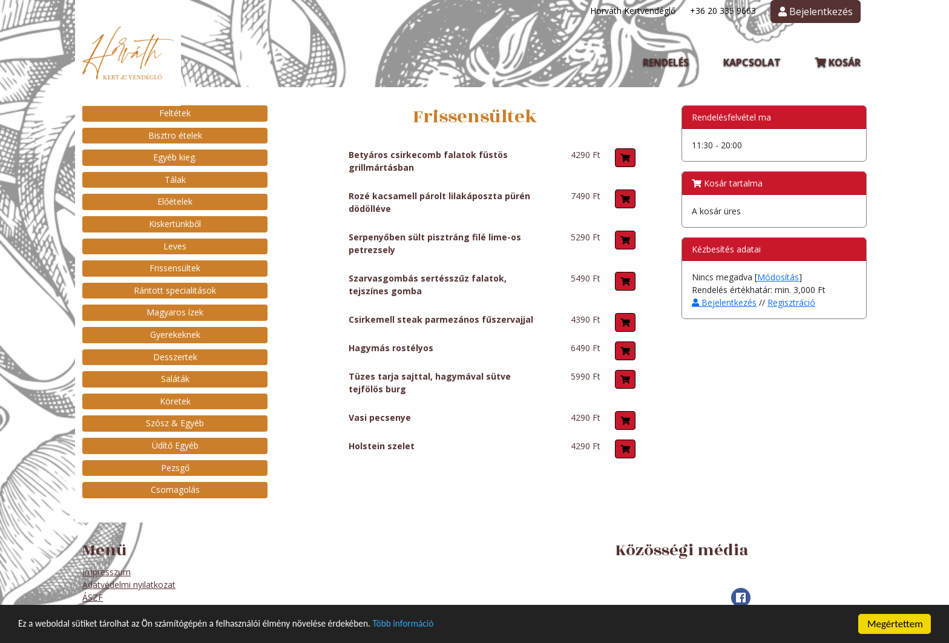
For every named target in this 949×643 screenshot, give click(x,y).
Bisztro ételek (175, 135)
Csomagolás (175, 489)
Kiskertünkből (175, 223)
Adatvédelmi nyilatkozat (129, 584)
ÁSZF (92, 597)
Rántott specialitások (175, 290)
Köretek (175, 401)
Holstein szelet (382, 446)
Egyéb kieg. (175, 157)
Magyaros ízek (174, 312)
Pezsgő (175, 467)
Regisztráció (791, 302)
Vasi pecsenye (380, 417)
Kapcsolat (752, 62)
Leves (174, 246)
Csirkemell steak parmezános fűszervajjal (441, 319)
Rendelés (666, 62)
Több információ (444, 629)
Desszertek (175, 357)
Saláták (175, 378)
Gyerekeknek (175, 334)
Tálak (175, 179)
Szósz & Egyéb (175, 423)
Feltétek (175, 113)
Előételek (174, 201)
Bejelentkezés (724, 302)
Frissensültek (174, 268)
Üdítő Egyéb (175, 445)
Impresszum (106, 572)
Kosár (838, 62)
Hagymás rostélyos (391, 348)
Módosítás (778, 277)
